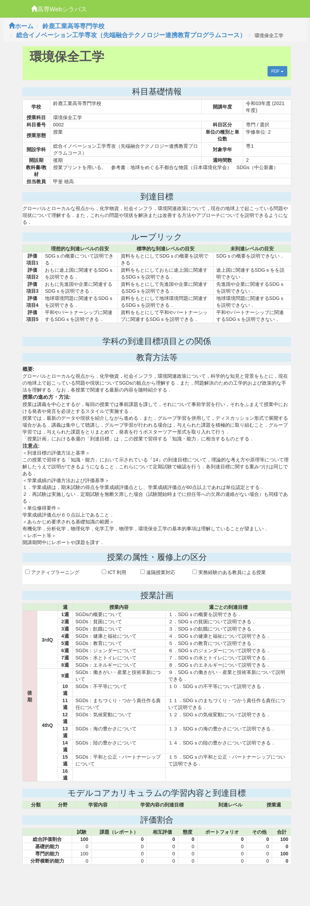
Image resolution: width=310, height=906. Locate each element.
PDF (277, 71)
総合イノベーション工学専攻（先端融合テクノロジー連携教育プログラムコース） (131, 35)
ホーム (21, 26)
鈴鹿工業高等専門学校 (73, 26)
